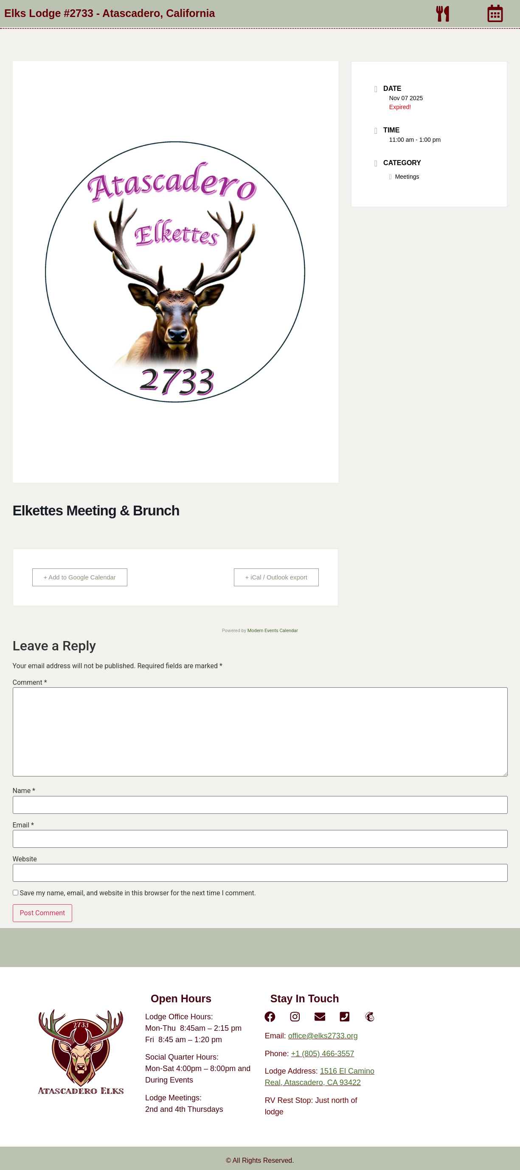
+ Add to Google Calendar (81, 577)
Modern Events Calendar (272, 630)
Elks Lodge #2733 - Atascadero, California (109, 13)
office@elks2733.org (323, 1036)
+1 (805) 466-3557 (322, 1053)
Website (25, 859)
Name (24, 791)
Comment (30, 682)
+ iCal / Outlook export (274, 577)
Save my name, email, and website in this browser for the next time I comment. (138, 893)
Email (23, 825)
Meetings (404, 176)
